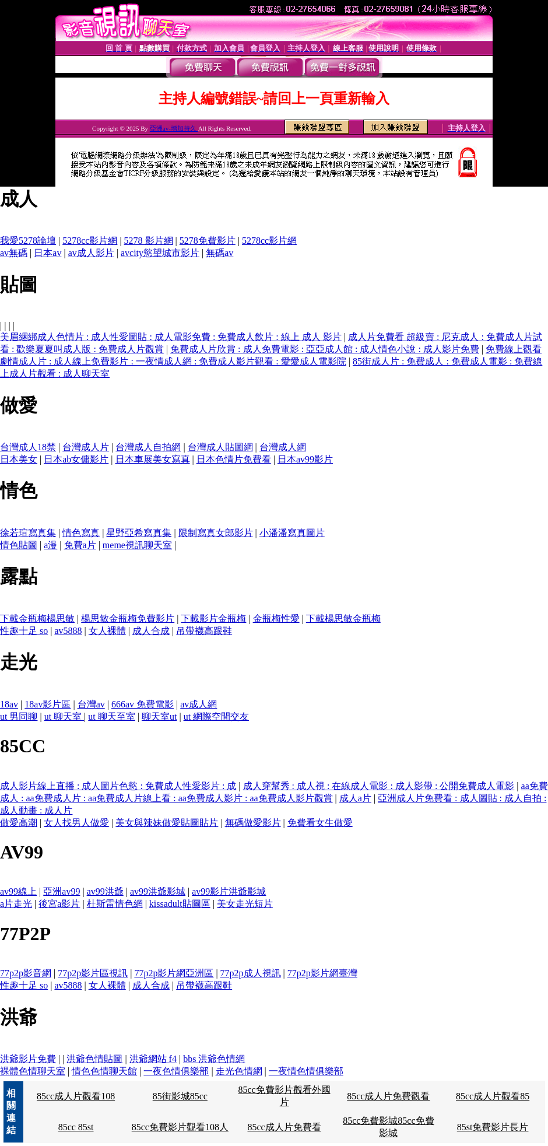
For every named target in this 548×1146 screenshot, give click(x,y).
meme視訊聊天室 (137, 545)
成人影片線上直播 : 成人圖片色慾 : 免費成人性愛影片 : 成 (118, 786)
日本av (47, 253)
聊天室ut (159, 716)
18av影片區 (47, 704)
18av (9, 704)
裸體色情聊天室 (32, 1071)
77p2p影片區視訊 (93, 973)
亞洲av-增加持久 (174, 128)
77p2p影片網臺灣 (322, 973)
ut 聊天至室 (111, 716)
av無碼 (13, 253)
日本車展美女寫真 (152, 459)
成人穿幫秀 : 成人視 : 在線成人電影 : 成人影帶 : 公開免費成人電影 (379, 786)
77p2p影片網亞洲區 (173, 973)
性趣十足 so (24, 631)
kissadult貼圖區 (179, 904)
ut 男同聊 (18, 716)
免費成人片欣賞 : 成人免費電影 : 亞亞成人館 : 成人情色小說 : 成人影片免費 (324, 349)
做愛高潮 (18, 823)
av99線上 (18, 891)
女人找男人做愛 (76, 823)
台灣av (91, 704)
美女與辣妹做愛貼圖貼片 (166, 823)
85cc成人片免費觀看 (388, 1096)
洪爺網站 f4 (153, 1059)
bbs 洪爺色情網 (214, 1059)
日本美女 (18, 459)
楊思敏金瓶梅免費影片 (127, 618)
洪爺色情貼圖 (94, 1059)
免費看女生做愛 (320, 823)
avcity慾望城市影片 (160, 253)
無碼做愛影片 (253, 823)
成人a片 (355, 798)
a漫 (50, 545)
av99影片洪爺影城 (229, 891)
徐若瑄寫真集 (28, 533)
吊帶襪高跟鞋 (204, 631)
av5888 (68, 631)
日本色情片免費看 (233, 459)
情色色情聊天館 (104, 1071)
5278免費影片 (208, 241)
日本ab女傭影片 (76, 459)
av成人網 (198, 704)
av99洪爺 (105, 891)
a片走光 (16, 904)
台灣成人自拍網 (148, 447)
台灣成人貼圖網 (220, 447)
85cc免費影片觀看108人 (180, 1127)
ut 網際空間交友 (216, 716)
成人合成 (151, 631)
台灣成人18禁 (28, 447)
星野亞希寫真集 (138, 533)
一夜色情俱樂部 (176, 1071)
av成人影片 (91, 253)
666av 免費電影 (142, 704)
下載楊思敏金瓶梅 (343, 618)
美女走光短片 (245, 904)
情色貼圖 (18, 545)
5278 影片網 (148, 241)
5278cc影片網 (89, 241)
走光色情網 (239, 1071)
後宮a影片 (59, 904)
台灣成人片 (85, 447)
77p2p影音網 (25, 973)
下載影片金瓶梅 (213, 618)
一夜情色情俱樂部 (306, 1071)
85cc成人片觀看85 (492, 1096)
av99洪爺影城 (157, 891)
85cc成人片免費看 (284, 1127)
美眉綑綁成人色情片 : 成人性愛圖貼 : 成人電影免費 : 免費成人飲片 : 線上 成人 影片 (171, 337)
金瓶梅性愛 (276, 618)
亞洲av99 (61, 891)
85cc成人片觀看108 (76, 1096)
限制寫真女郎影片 (215, 533)
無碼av (219, 253)
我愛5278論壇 (28, 241)
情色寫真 (81, 533)
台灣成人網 (282, 447)
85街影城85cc (180, 1096)
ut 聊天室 (64, 716)
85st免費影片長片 (493, 1127)
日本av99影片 (305, 459)
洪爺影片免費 (28, 1059)
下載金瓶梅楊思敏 (37, 618)
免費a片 (80, 545)
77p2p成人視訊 (250, 973)
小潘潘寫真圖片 (292, 533)
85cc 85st (76, 1127)
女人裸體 (107, 631)
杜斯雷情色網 (115, 904)
